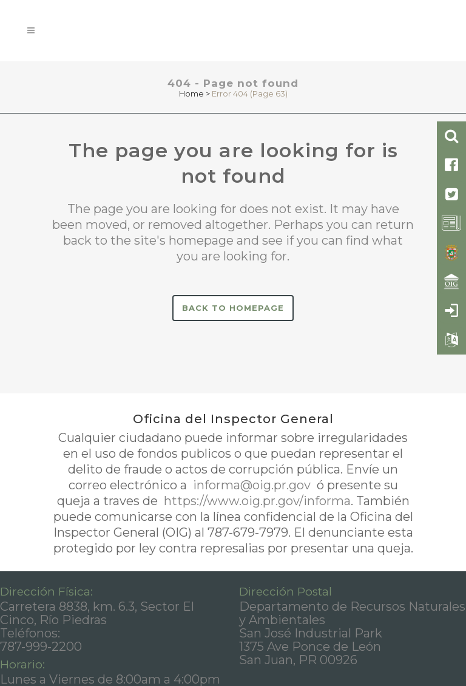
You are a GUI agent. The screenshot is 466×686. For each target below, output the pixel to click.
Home (191, 93)
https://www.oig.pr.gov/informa (256, 501)
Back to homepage (233, 308)
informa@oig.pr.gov (252, 485)
